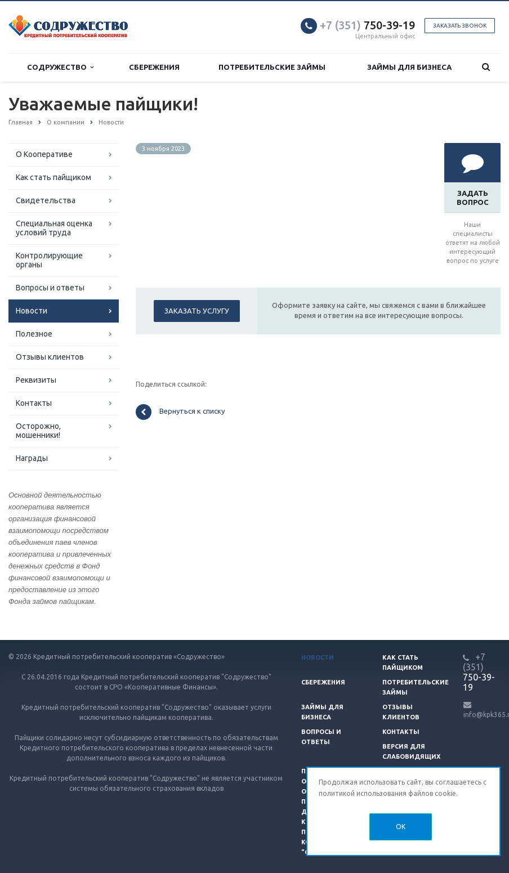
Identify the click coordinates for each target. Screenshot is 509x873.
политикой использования (363, 793)
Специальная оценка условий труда (54, 228)
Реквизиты (36, 379)
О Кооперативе (44, 154)
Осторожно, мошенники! (38, 431)
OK (400, 826)
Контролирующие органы (49, 260)
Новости (31, 310)
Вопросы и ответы (50, 287)
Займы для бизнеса (409, 67)
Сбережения (154, 67)
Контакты (34, 403)
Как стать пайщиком (53, 177)
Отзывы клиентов (50, 356)
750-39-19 (367, 25)
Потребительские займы (271, 67)
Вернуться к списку (180, 412)
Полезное (34, 333)
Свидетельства (45, 200)
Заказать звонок (459, 26)
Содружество (60, 67)
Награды (32, 458)
